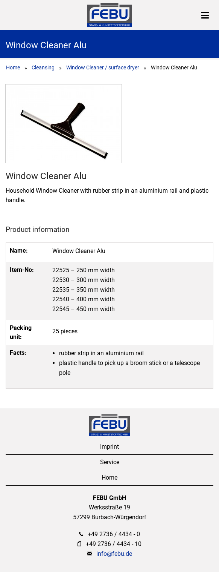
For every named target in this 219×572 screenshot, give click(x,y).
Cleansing (43, 67)
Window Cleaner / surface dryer (102, 67)
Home (13, 67)
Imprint (109, 446)
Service (109, 462)
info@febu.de (114, 553)
